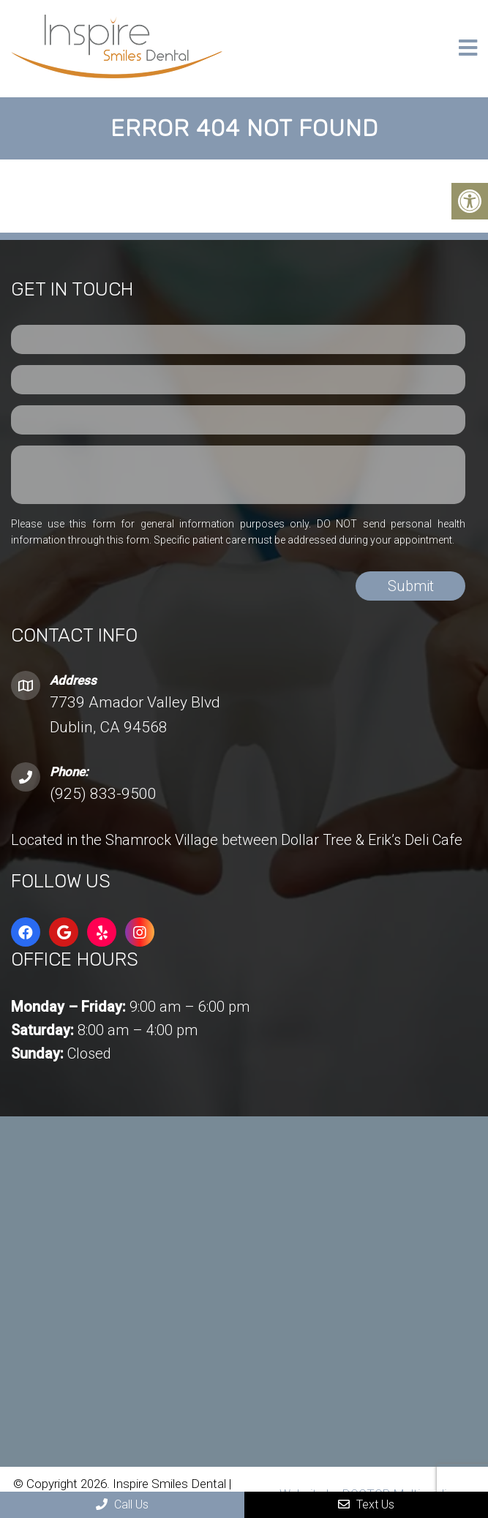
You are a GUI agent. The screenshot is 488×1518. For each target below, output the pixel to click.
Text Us (366, 1504)
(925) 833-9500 (103, 794)
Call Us (122, 1504)
